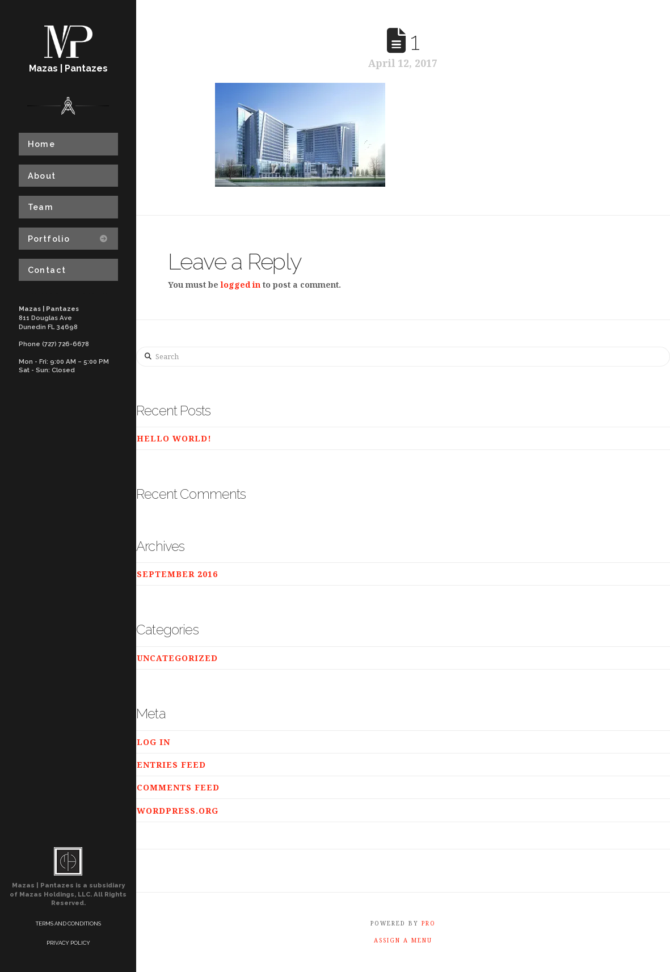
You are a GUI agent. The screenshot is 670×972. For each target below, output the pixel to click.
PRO (429, 923)
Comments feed (178, 787)
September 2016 (177, 574)
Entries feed (171, 764)
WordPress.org (177, 810)
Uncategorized (177, 658)
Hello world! (174, 438)
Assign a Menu (403, 940)
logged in (240, 284)
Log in (153, 742)
